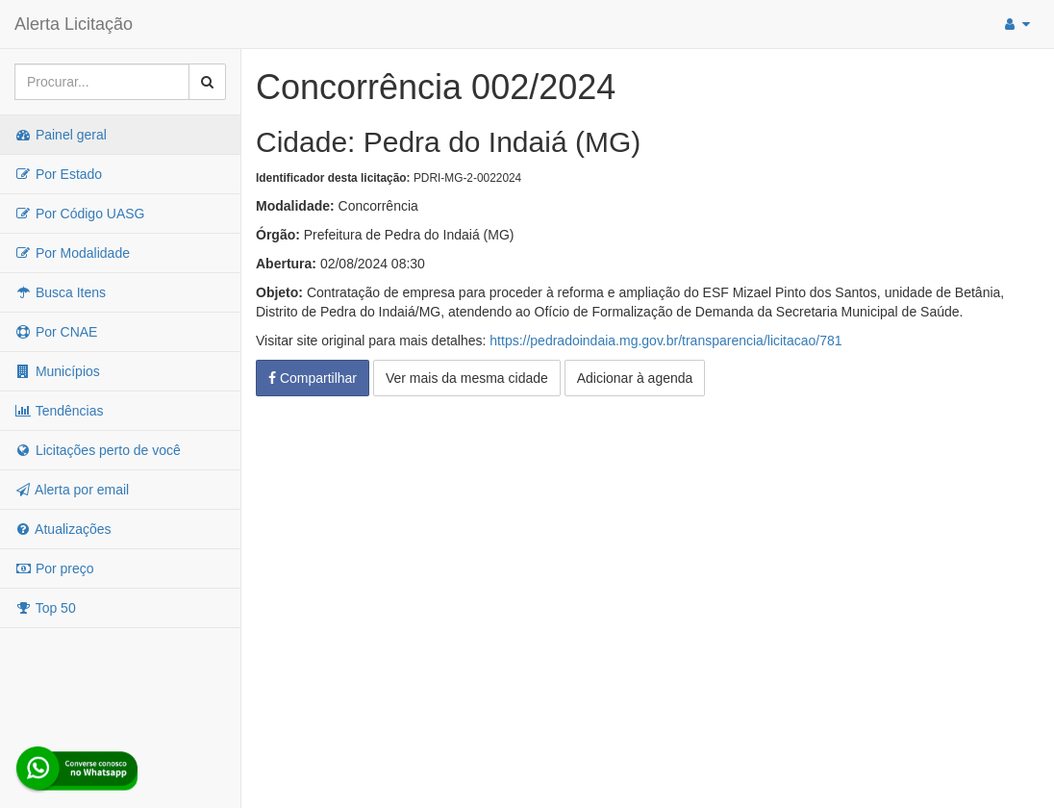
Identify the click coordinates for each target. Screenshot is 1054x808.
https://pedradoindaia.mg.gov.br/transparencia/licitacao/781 (665, 340)
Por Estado (58, 174)
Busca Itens (60, 292)
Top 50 (45, 608)
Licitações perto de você (97, 450)
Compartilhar (312, 378)
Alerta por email (71, 489)
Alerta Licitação (73, 24)
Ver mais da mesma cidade (467, 378)
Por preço (54, 568)
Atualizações (63, 529)
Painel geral (60, 134)
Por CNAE (55, 332)
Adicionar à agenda (635, 378)
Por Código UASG (79, 213)
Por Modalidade (72, 253)
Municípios (57, 371)
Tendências (58, 410)
